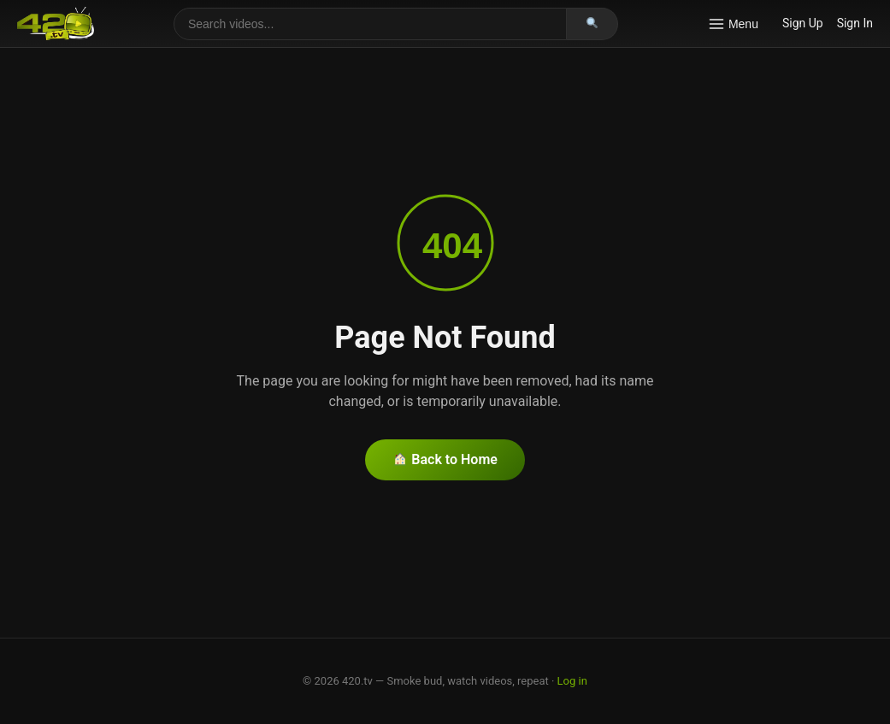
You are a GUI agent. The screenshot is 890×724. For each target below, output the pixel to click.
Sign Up (802, 23)
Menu (733, 23)
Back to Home (445, 459)
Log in (572, 680)
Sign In (855, 23)
